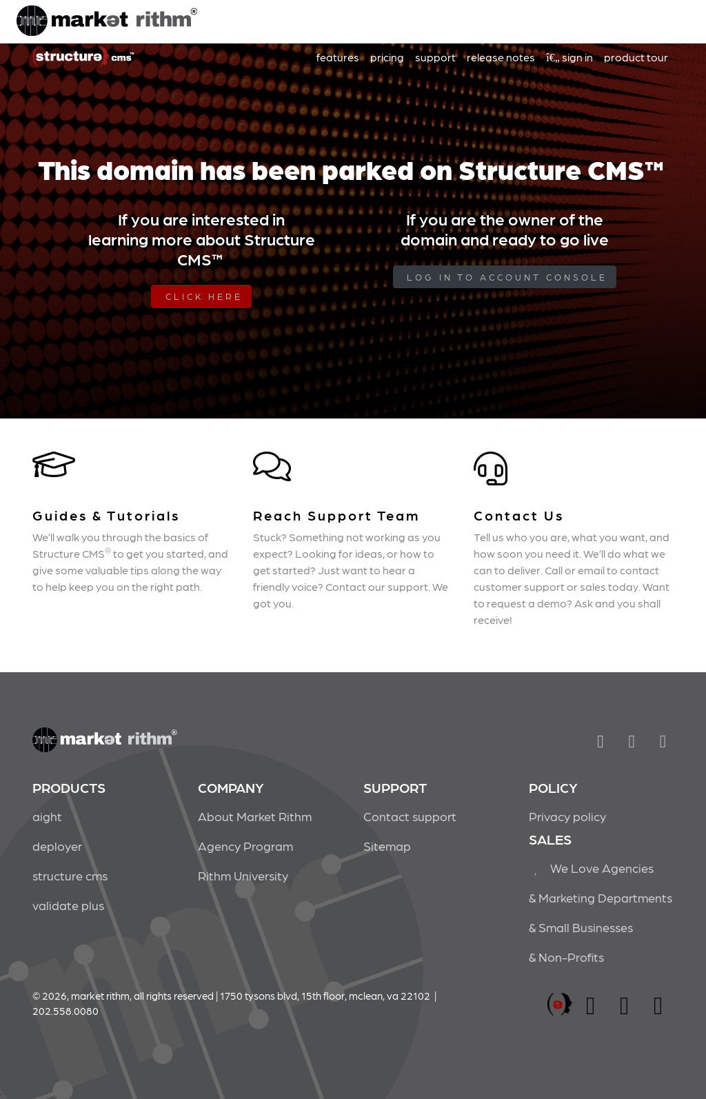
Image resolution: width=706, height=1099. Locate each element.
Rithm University (243, 875)
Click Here (204, 296)
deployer (57, 845)
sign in (569, 56)
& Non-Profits (566, 956)
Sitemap (387, 845)
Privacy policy (567, 816)
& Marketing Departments (600, 897)
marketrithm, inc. (559, 1005)
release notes (501, 56)
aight (47, 816)
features (337, 56)
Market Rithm (107, 22)
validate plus (68, 905)
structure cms (70, 875)
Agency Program (245, 845)
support (435, 56)
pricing (387, 56)
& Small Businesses (581, 927)
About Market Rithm (255, 816)
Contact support (409, 816)
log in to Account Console (507, 277)
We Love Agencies (591, 867)
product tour (636, 56)
